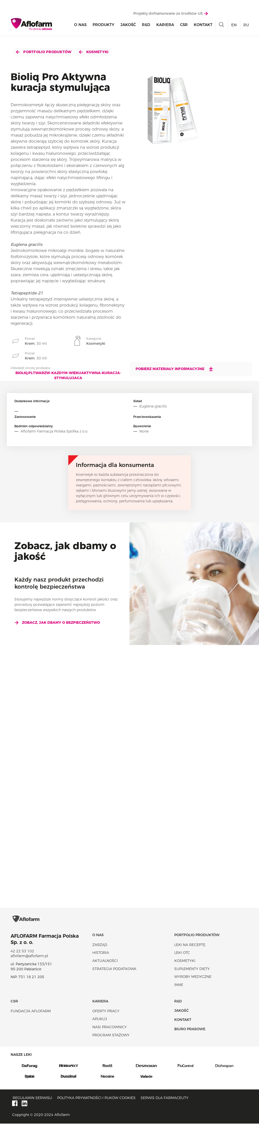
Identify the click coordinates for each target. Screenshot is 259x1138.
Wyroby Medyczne (192, 991)
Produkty (103, 25)
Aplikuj (99, 1033)
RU (246, 26)
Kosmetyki (94, 52)
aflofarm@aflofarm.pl (29, 970)
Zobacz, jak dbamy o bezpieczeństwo (57, 622)
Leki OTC (182, 967)
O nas (80, 25)
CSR (184, 25)
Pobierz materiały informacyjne (174, 368)
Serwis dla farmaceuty (164, 1112)
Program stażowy (111, 1049)
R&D (146, 25)
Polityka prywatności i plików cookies (96, 1112)
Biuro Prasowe (189, 1043)
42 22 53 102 (22, 965)
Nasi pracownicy (109, 1041)
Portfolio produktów (44, 52)
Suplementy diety (192, 983)
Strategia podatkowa (114, 983)
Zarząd (99, 959)
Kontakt (203, 25)
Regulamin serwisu (32, 1112)
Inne (178, 999)
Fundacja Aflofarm (31, 1025)
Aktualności (105, 975)
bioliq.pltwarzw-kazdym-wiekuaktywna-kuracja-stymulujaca (68, 375)
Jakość (128, 25)
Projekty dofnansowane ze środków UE (170, 14)
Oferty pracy (105, 1025)
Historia (100, 967)
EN (234, 26)
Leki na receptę (189, 959)
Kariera (165, 25)
